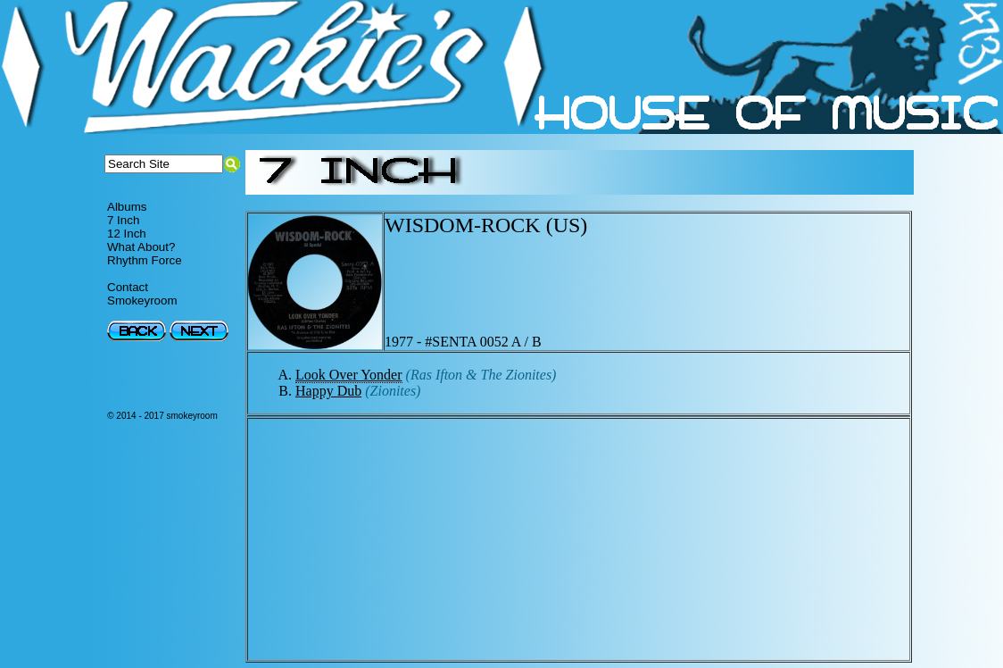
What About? (141, 247)
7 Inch (123, 220)
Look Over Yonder (348, 374)
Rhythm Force (144, 260)
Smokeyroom (142, 300)
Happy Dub (328, 390)
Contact (127, 287)
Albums (126, 206)
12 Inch (126, 233)
